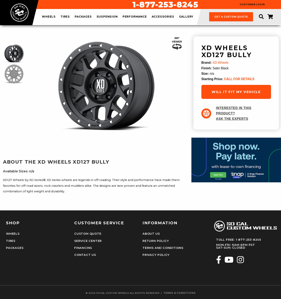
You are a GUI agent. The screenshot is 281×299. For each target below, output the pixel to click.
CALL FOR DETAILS (239, 79)
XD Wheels (221, 62)
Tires (10, 240)
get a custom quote (231, 16)
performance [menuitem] (135, 16)
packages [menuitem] (83, 16)
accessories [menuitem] (163, 16)
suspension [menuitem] (107, 16)
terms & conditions (179, 293)
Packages (14, 247)
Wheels (13, 233)
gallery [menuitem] (186, 16)
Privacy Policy (156, 254)
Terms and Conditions (162, 247)
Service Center (88, 240)
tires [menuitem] (65, 16)
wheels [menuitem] (49, 16)
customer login (252, 4)
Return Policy (155, 240)
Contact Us (85, 254)
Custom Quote (87, 233)
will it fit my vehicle (236, 92)
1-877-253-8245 (165, 5)
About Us (151, 233)
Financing (83, 247)
